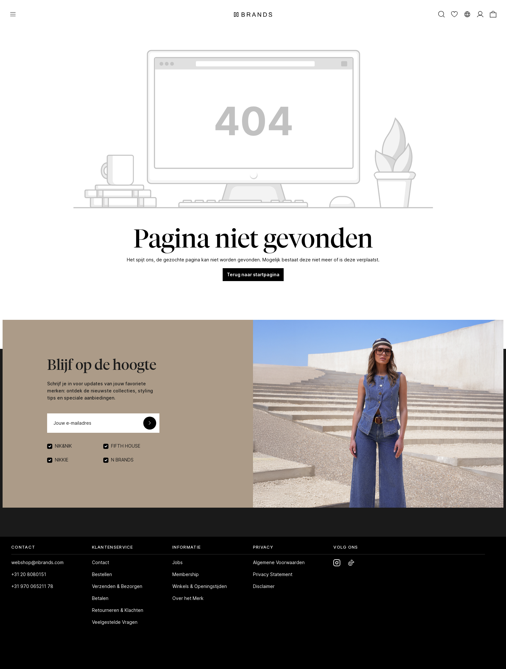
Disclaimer (264, 586)
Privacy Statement (272, 574)
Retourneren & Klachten (117, 610)
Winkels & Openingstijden (199, 586)
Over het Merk (188, 598)
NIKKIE (61, 459)
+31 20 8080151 (28, 574)
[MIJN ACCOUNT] (480, 14)
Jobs (177, 562)
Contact (100, 562)
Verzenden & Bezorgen (117, 586)
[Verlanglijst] (454, 14)
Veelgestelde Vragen (114, 622)
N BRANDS (122, 459)
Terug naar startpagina (253, 274)
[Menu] (12, 14)
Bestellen (102, 574)
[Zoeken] (441, 14)
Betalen (100, 598)
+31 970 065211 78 (32, 586)
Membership (185, 574)
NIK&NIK (63, 446)
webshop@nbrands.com (37, 562)
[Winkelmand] (493, 14)
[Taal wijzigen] (467, 14)
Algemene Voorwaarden (279, 562)
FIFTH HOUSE (125, 446)
